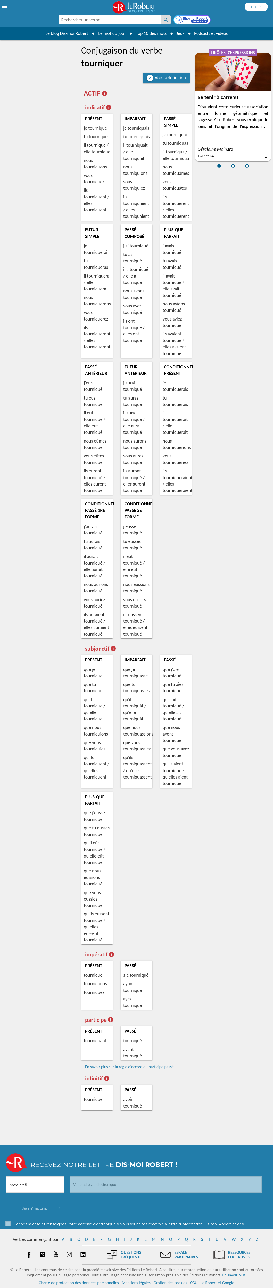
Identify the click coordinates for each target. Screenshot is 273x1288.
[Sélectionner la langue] (256, 7)
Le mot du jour (111, 33)
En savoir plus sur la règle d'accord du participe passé (129, 1066)
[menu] (5, 6)
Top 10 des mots (150, 33)
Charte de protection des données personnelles (79, 1282)
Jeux (180, 33)
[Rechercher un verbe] (166, 19)
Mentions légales (136, 1282)
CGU (193, 1282)
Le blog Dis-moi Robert (66, 33)
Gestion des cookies (170, 1282)
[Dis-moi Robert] (192, 20)
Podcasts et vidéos (211, 33)
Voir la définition (170, 78)
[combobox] (110, 19)
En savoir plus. (234, 1275)
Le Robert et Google (217, 1282)
